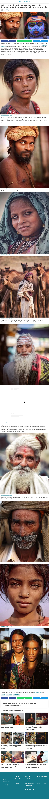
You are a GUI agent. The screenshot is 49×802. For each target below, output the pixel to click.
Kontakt (17, 781)
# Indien (3, 694)
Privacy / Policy (40, 781)
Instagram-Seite (37, 692)
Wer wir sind (18, 778)
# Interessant (16, 694)
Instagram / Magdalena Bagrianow (8, 56)
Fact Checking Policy (29, 778)
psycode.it (17, 783)
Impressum (39, 778)
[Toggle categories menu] (2, 1)
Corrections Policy (28, 781)
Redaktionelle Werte (29, 783)
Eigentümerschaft (28, 785)
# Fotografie (9, 694)
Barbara (7, 9)
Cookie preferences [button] (41, 783)
